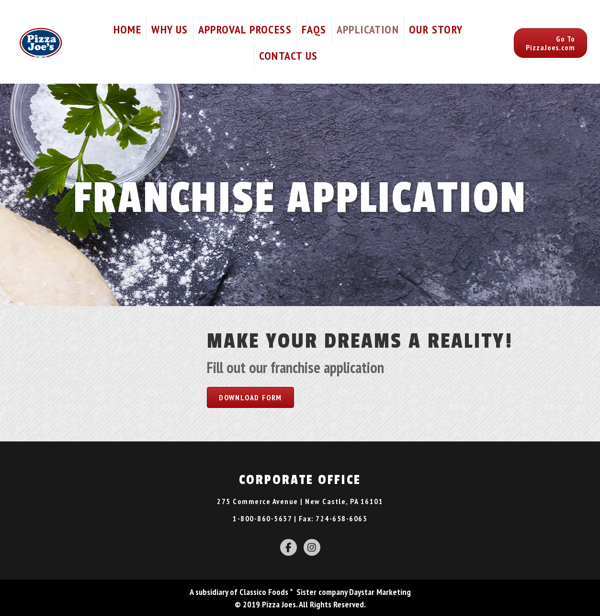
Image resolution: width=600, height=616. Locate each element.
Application (368, 29)
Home (127, 29)
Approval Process (245, 29)
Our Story (436, 29)
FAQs (314, 29)
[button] (550, 43)
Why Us (169, 29)
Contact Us (288, 55)
